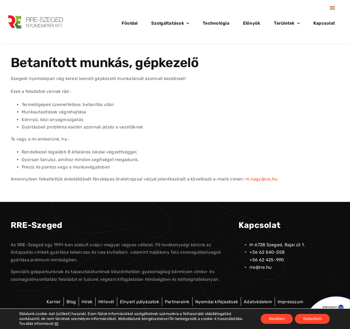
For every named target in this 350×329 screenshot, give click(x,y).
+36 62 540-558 (267, 252)
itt (56, 323)
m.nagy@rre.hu (261, 179)
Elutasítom (312, 318)
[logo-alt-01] (35, 17)
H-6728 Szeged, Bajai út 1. (277, 244)
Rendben (277, 318)
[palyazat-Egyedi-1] (326, 298)
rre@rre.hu (260, 267)
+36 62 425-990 (266, 259)
